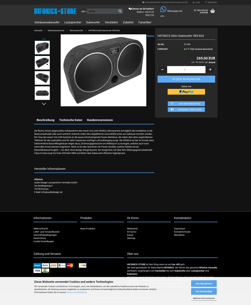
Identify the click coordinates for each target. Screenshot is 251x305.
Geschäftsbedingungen (45, 235)
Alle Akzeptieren (204, 283)
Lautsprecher (72, 22)
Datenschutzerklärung (76, 292)
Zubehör (128, 22)
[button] (44, 104)
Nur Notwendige (204, 291)
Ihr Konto (131, 232)
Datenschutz (39, 238)
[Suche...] (84, 11)
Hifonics (150, 36)
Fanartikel (144, 22)
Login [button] (196, 2)
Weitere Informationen (204, 298)
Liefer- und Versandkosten (46, 232)
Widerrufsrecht (40, 228)
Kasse (130, 235)
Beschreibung (45, 120)
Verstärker (111, 22)
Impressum (179, 228)
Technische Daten (70, 120)
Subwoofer (93, 22)
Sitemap (131, 238)
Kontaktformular (182, 232)
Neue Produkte (87, 228)
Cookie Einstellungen (43, 241)
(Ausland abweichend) (204, 49)
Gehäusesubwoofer (47, 22)
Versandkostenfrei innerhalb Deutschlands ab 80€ (165, 2)
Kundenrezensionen (100, 120)
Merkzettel (211, 2)
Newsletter (179, 235)
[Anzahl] (186, 69)
